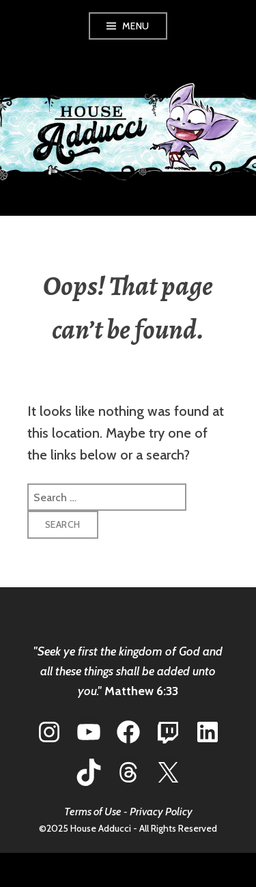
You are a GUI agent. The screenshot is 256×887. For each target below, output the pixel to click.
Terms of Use (93, 811)
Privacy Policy (161, 811)
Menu (136, 26)
